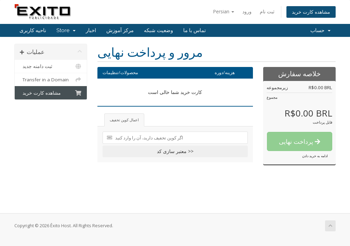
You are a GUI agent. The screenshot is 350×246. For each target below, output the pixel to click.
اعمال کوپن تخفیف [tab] (124, 119)
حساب (320, 30)
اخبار (91, 30)
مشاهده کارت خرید (311, 12)
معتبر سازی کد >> (175, 151)
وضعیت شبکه (158, 30)
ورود (247, 11)
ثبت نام (267, 11)
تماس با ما (194, 30)
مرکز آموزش (120, 30)
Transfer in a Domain (51, 80)
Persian (223, 11)
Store (66, 30)
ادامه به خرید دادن (315, 155)
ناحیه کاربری (32, 30)
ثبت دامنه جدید (51, 66)
